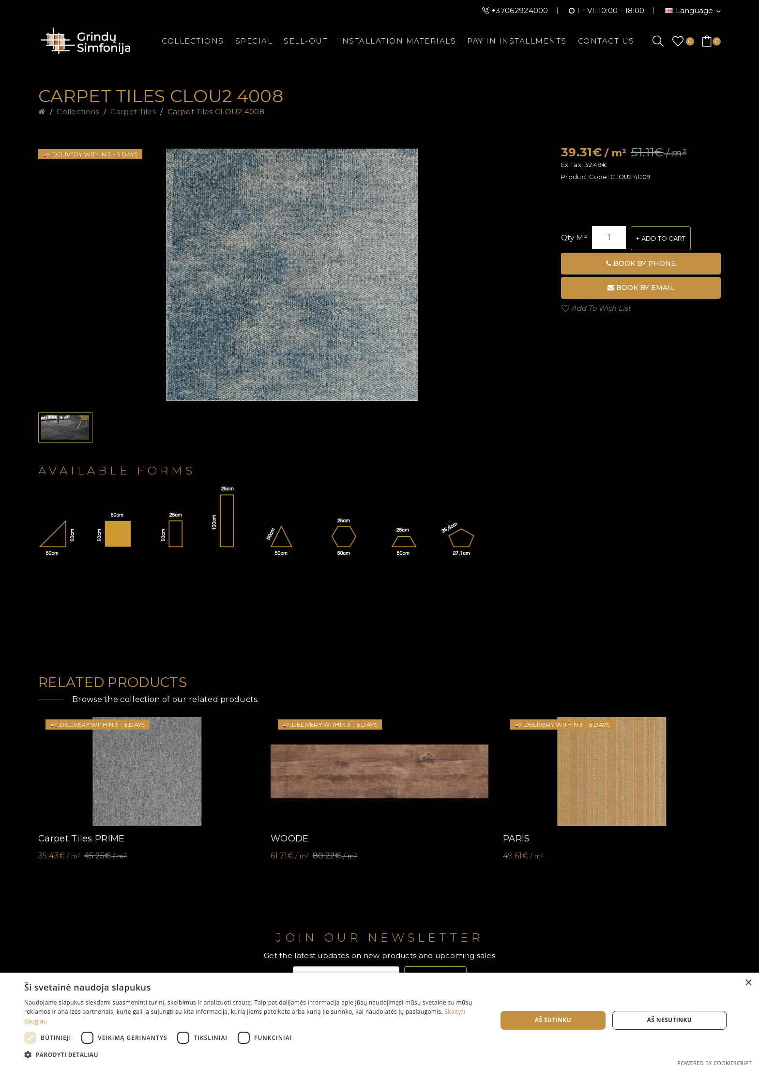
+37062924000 (519, 10)
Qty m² (574, 237)
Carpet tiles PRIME (81, 838)
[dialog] (379, 1020)
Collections (78, 111)
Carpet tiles (133, 111)
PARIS (516, 838)
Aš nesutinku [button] (669, 1020)
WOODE (290, 838)
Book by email (640, 287)
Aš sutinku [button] (553, 1020)
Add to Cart (663, 238)
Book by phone (641, 263)
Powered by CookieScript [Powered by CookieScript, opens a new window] (714, 1063)
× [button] (748, 983)
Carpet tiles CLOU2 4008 (215, 111)
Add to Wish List (601, 308)
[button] (253, 1055)
